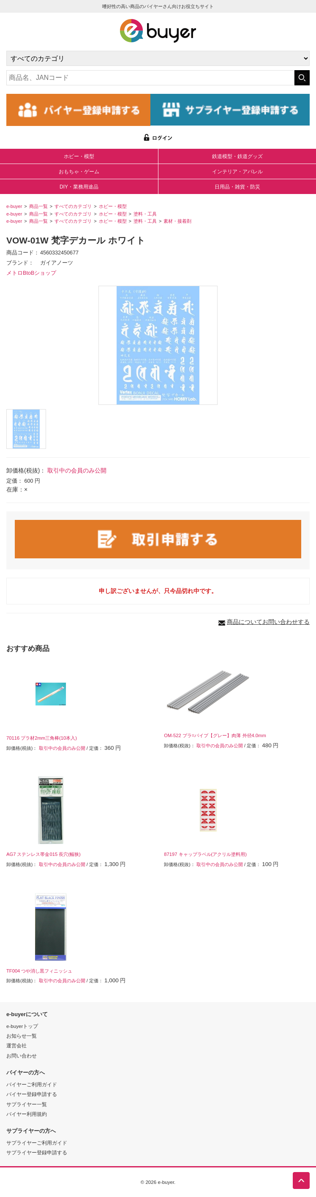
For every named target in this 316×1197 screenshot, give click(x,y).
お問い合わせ (21, 1055)
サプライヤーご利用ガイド (36, 1142)
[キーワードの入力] (150, 77)
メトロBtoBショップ (31, 273)
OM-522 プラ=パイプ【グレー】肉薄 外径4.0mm (215, 735)
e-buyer (14, 206)
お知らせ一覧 (21, 1035)
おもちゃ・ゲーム (79, 172)
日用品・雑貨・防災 (237, 187)
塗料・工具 (145, 213)
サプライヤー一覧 (26, 1104)
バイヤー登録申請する (31, 1094)
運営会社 (16, 1045)
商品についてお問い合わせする (268, 621)
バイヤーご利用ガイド (31, 1084)
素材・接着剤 (177, 221)
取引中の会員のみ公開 (76, 470)
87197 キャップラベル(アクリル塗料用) (205, 854)
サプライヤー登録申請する (36, 1152)
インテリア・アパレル (237, 172)
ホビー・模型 (79, 156)
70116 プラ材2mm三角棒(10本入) (41, 738)
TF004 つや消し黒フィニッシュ (39, 970)
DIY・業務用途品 (79, 187)
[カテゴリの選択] (158, 58)
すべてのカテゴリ (73, 206)
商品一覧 (38, 206)
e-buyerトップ (22, 1026)
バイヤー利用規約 (26, 1114)
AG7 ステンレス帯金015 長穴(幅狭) (43, 854)
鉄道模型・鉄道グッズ (237, 156)
